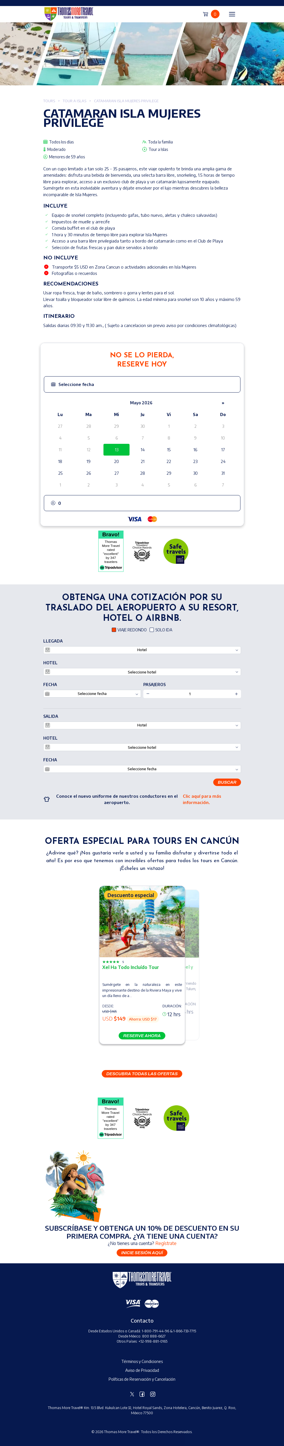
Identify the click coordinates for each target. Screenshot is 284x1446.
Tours (49, 100)
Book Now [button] (142, 1438)
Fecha (50, 684)
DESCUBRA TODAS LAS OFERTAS (142, 1073)
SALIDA (50, 716)
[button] (142, 384)
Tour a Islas (74, 100)
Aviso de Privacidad (142, 1370)
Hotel (50, 662)
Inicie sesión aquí (142, 1252)
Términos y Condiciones (142, 1361)
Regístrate (166, 1243)
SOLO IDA (163, 629)
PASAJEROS (154, 684)
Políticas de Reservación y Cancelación (142, 1379)
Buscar (227, 782)
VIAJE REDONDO (132, 629)
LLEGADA (53, 641)
